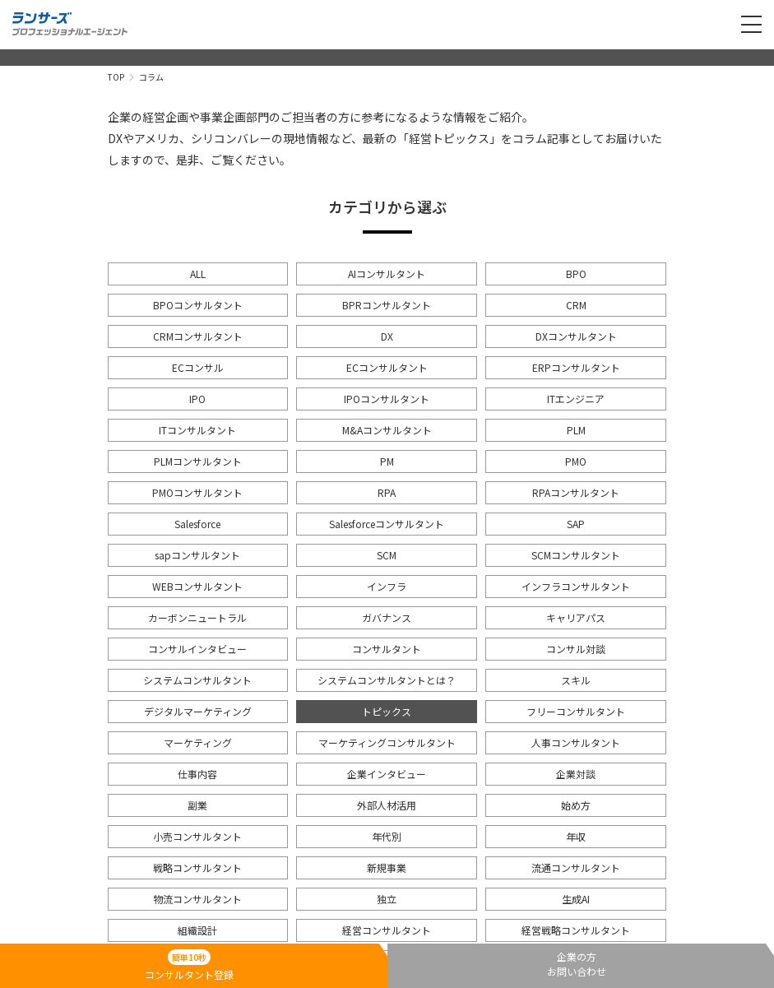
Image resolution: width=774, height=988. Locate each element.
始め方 (576, 805)
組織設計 (197, 930)
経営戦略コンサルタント (575, 930)
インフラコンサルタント (575, 586)
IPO (197, 399)
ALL (198, 274)
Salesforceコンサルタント (386, 524)
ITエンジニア (576, 399)
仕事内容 (197, 774)
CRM (576, 305)
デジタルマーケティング (198, 711)
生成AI (576, 899)
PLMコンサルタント (198, 461)
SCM (386, 555)
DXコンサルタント (576, 336)
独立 (386, 899)
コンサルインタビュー (197, 649)
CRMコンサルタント (198, 336)
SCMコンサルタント (575, 555)
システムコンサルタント (197, 680)
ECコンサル (198, 367)
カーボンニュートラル (197, 617)
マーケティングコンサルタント (387, 742)
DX (387, 336)
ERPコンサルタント (576, 367)
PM (387, 461)
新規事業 (386, 867)
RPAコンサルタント (575, 492)
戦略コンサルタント (197, 867)
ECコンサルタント (387, 367)
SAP (576, 524)
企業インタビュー (386, 774)
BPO (576, 274)
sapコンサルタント (197, 555)
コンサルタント (386, 649)
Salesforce (197, 524)
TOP (116, 77)
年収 (576, 836)
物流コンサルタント (197, 899)
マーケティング (198, 742)
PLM (576, 430)
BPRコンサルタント (386, 305)
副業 (197, 805)
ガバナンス (386, 617)
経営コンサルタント (386, 930)
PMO (575, 461)
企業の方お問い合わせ (576, 963)
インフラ (386, 586)
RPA (387, 492)
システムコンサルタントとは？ (386, 680)
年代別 (386, 836)
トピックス (386, 711)
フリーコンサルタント (575, 711)
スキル (576, 680)
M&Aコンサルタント (387, 430)
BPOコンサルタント (198, 305)
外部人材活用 (386, 805)
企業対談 (576, 774)
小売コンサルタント (197, 836)
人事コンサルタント (575, 742)
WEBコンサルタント (197, 586)
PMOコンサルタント (197, 492)
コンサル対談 (575, 649)
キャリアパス (575, 617)
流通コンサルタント (575, 867)
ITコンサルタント (197, 430)
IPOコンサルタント (386, 399)
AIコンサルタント (386, 274)
